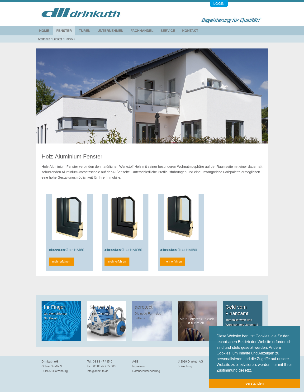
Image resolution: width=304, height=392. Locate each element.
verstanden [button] (255, 383)
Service (168, 31)
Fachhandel (141, 31)
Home (44, 31)
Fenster (64, 31)
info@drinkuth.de (98, 371)
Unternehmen (111, 31)
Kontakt (190, 31)
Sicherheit (100, 307)
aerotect (143, 307)
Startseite (44, 39)
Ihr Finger (54, 307)
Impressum (139, 366)
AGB (135, 361)
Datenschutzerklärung (146, 371)
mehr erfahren (61, 261)
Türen (84, 31)
